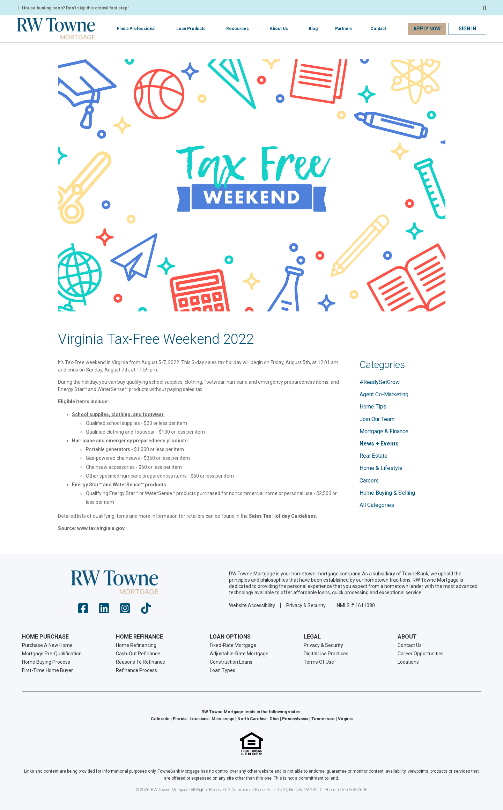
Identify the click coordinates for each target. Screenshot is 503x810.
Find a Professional (136, 28)
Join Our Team (377, 419)
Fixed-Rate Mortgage (233, 645)
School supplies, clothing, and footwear (118, 414)
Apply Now (427, 28)
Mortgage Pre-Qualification (52, 653)
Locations (408, 662)
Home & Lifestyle (381, 468)
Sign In (467, 28)
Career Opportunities (421, 653)
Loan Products (191, 28)
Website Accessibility (252, 605)
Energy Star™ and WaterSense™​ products (119, 484)
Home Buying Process (46, 662)
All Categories (377, 505)
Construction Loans (231, 662)
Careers (369, 480)
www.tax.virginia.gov (101, 528)
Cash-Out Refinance (138, 653)
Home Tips (373, 406)
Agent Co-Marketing (384, 394)
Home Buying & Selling (387, 492)
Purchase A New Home (47, 645)
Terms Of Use (319, 662)
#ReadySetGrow (380, 382)
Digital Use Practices (326, 653)
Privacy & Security (306, 605)
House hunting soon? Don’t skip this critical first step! (75, 8)
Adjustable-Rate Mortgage (239, 653)
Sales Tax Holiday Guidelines (282, 516)
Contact (378, 28)
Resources (237, 28)
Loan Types (222, 670)
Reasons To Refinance (140, 662)
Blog (313, 28)
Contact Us (410, 645)
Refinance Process (136, 670)
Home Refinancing (136, 645)
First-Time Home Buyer (47, 670)
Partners (344, 28)
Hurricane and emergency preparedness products (130, 440)
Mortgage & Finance (384, 431)
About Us (278, 28)
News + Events (379, 443)
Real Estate (373, 455)
